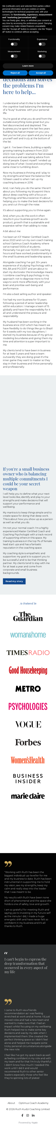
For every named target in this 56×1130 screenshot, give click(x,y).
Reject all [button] (15, 73)
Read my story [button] (14, 581)
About (11, 1103)
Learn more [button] (28, 66)
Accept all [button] (41, 73)
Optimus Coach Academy (34, 1103)
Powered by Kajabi (28, 1122)
